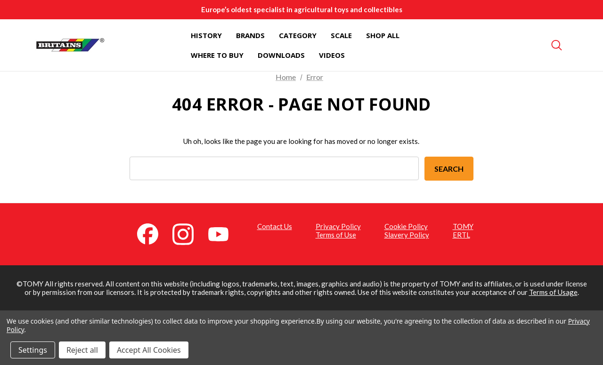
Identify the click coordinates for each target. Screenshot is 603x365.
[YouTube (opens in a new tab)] (224, 233)
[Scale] (341, 35)
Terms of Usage (553, 292)
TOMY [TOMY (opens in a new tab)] (463, 226)
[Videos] (332, 55)
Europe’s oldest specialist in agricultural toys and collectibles (301, 9)
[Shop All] (383, 35)
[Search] (557, 45)
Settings (32, 350)
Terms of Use (336, 234)
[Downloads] (281, 55)
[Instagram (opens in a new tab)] (188, 233)
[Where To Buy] (217, 55)
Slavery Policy (406, 234)
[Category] (298, 35)
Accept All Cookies (149, 350)
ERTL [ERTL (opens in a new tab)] (461, 234)
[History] (206, 35)
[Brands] (250, 35)
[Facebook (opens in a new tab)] (153, 233)
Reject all (82, 350)
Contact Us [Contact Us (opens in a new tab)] (274, 226)
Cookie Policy (406, 226)
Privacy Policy (338, 226)
